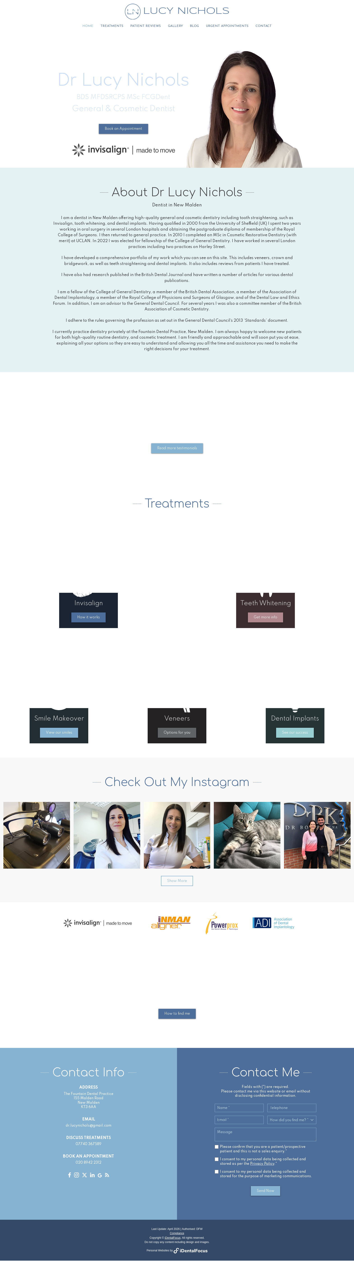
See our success (295, 734)
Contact (263, 26)
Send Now (265, 1192)
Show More (177, 882)
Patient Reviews (145, 26)
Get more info (265, 618)
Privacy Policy (262, 1165)
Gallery (175, 26)
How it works (88, 618)
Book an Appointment (123, 130)
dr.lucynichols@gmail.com (88, 1127)
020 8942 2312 (88, 1164)
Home (88, 26)
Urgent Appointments (226, 26)
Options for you (177, 734)
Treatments (112, 26)
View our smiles (59, 734)
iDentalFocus (172, 1239)
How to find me (177, 1015)
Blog (193, 26)
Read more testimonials (177, 449)
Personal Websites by (177, 1251)
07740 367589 (88, 1145)
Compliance (177, 1234)
